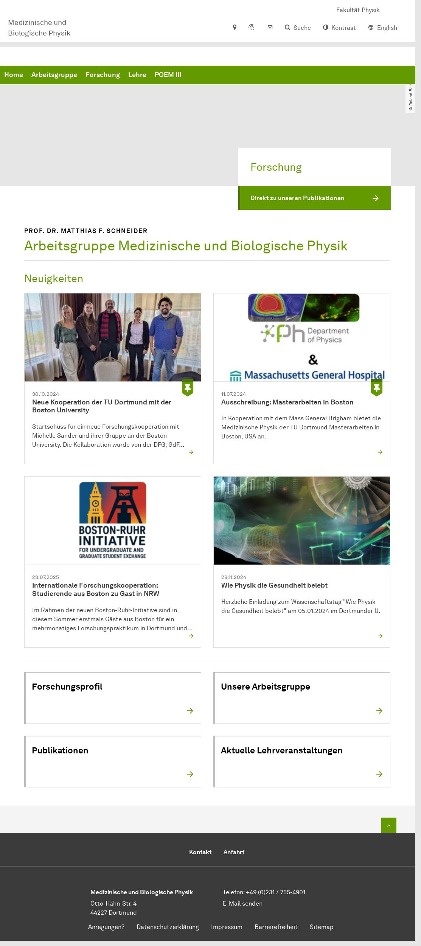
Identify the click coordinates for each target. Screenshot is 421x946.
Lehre (252, 75)
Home (128, 75)
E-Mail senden (243, 903)
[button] (314, 198)
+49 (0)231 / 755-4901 (275, 892)
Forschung (217, 75)
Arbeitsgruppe (169, 75)
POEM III (283, 75)
